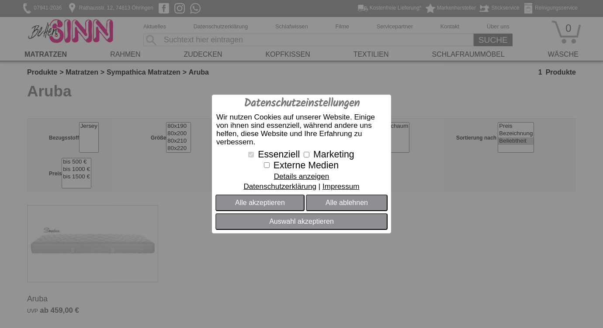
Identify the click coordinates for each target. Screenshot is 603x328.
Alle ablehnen (347, 202)
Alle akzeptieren (260, 202)
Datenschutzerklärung (279, 186)
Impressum (341, 186)
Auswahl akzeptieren (301, 221)
